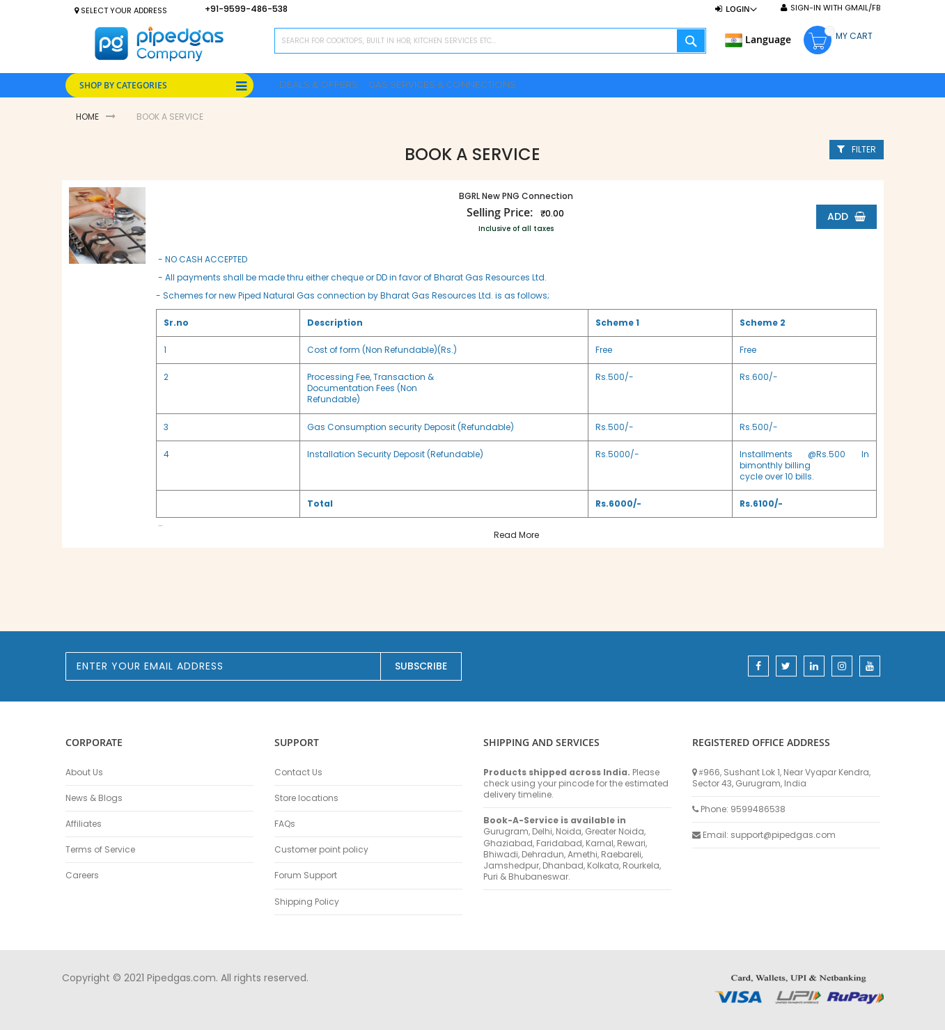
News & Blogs (94, 798)
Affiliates (83, 824)
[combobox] (490, 41)
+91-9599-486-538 (246, 9)
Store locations (306, 798)
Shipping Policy (306, 902)
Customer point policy (321, 849)
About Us (84, 772)
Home (87, 116)
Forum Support (305, 875)
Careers (82, 875)
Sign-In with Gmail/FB (835, 8)
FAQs (284, 824)
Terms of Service (100, 849)
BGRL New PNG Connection (512, 196)
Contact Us (298, 772)
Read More (513, 535)
